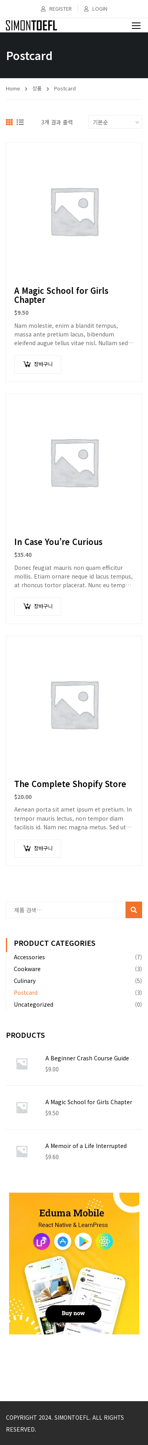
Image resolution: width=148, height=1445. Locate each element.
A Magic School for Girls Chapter (61, 295)
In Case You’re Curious (58, 541)
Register (56, 8)
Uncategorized (33, 1004)
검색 (134, 911)
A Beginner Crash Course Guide (87, 1058)
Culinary (25, 981)
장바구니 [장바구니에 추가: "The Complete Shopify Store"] (43, 848)
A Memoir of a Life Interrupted (86, 1146)
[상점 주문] (115, 122)
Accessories (29, 957)
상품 (37, 88)
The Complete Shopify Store (70, 784)
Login (95, 8)
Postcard (25, 992)
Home (13, 88)
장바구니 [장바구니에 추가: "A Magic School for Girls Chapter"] (43, 364)
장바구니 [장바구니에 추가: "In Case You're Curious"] (43, 606)
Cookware (27, 969)
